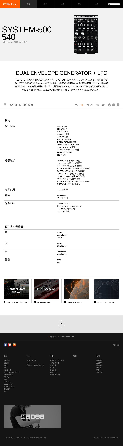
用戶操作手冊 (54, 363)
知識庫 (52, 367)
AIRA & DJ (7, 382)
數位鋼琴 (7, 363)
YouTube (30, 363)
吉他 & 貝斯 (8, 370)
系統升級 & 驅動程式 (57, 360)
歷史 (97, 370)
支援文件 (53, 365)
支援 (62, 4)
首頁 (5, 105)
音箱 (5, 379)
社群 (45, 4)
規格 (82, 105)
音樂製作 (7, 377)
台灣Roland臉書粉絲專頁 (35, 365)
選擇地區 (116, 345)
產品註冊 (53, 372)
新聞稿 (98, 367)
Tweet (109, 105)
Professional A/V (9, 386)
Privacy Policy (8, 437)
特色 (76, 105)
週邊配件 (7, 389)
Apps (5, 391)
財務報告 (99, 365)
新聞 (79, 4)
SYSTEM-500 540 (21, 104)
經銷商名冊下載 (55, 375)
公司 (96, 4)
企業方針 (99, 363)
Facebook (113, 105)
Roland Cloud (8, 384)
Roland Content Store (67, 337)
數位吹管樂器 (8, 375)
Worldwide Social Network (37, 437)
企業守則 (99, 372)
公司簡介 (99, 360)
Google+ (118, 105)
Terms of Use (20, 437)
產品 (5, 356)
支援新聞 (53, 370)
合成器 (6, 365)
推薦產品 (7, 360)
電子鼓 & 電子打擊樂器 (11, 372)
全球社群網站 (31, 360)
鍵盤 (5, 367)
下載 (97, 105)
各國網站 (53, 337)
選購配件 (90, 105)
